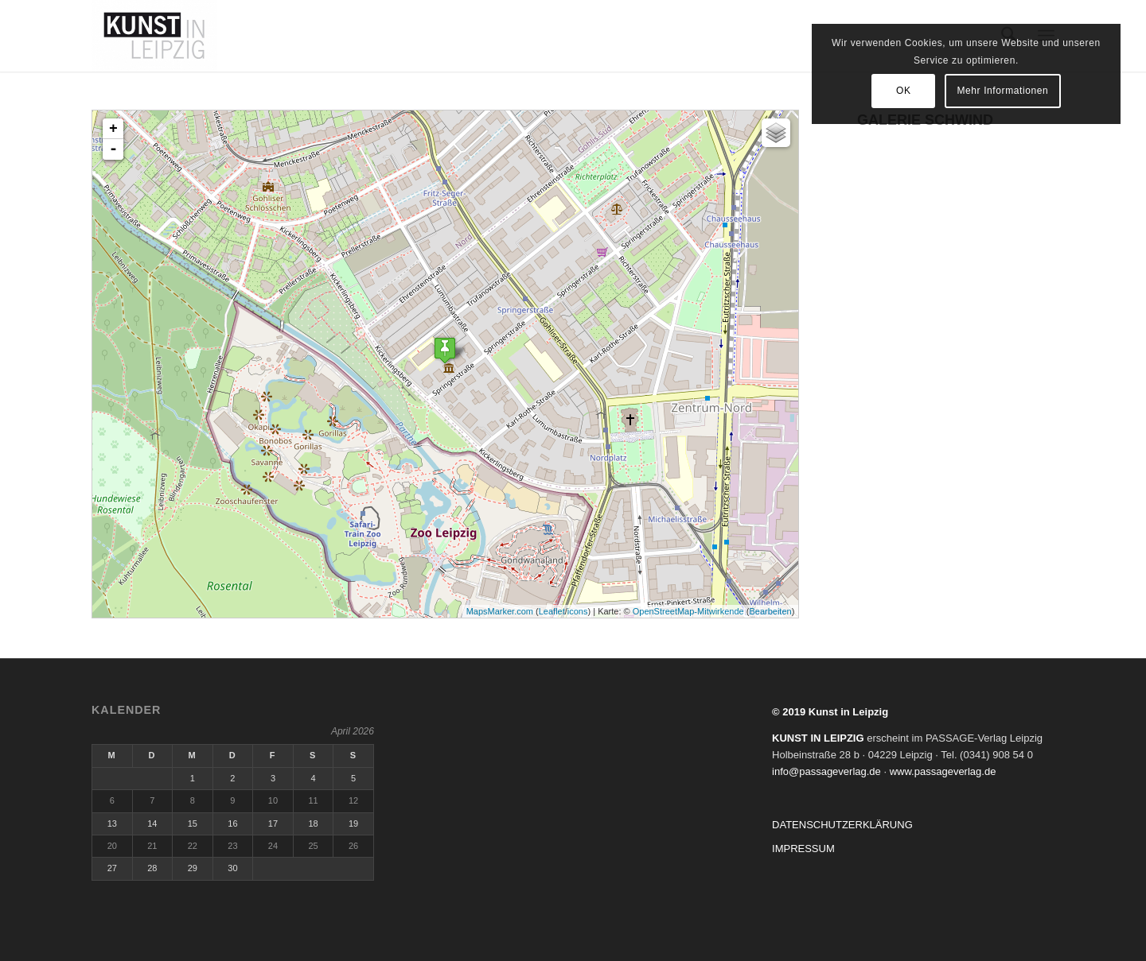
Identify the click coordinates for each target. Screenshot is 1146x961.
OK (916, 90)
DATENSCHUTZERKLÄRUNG (842, 825)
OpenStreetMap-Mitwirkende (688, 611)
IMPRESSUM (803, 848)
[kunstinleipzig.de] (154, 36)
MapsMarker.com (499, 611)
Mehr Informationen (1016, 90)
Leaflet (552, 611)
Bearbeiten (770, 611)
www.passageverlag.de (943, 771)
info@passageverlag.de (826, 771)
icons (577, 611)
